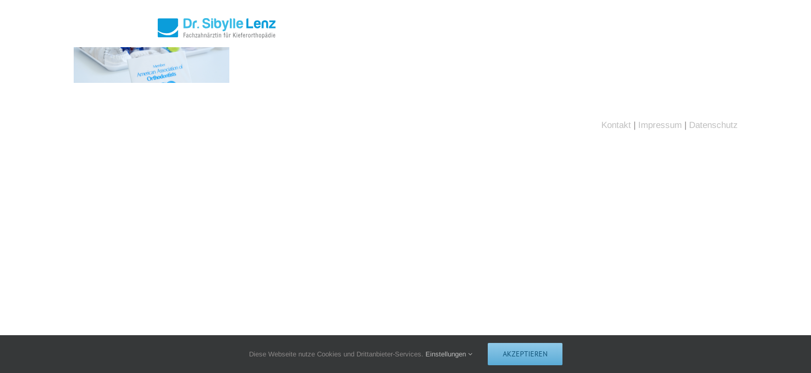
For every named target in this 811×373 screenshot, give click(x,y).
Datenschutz (713, 125)
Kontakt (616, 125)
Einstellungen (448, 354)
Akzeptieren (525, 353)
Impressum (660, 125)
